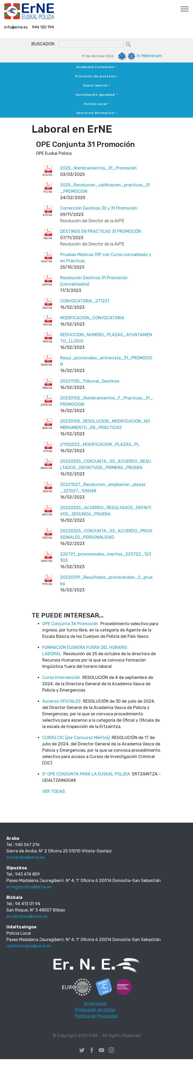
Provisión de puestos (95, 76)
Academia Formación (95, 67)
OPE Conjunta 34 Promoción (70, 623)
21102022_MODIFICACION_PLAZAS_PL (99, 444)
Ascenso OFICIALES (61, 701)
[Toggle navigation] (185, 8)
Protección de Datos (95, 1009)
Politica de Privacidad (96, 1016)
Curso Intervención (61, 677)
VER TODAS (53, 791)
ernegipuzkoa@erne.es (28, 886)
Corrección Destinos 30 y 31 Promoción (98, 208)
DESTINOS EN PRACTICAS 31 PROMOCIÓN (100, 231)
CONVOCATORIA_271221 (84, 300)
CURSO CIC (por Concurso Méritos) (76, 737)
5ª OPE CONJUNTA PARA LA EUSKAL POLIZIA (86, 773)
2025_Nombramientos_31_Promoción (98, 168)
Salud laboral (95, 85)
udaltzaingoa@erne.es (28, 945)
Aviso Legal (95, 1003)
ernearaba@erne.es (25, 857)
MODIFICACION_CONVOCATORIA (92, 317)
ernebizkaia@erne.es (26, 916)
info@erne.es (16, 27)
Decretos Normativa (95, 113)
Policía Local (95, 104)
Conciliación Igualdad (95, 95)
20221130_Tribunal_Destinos (89, 381)
